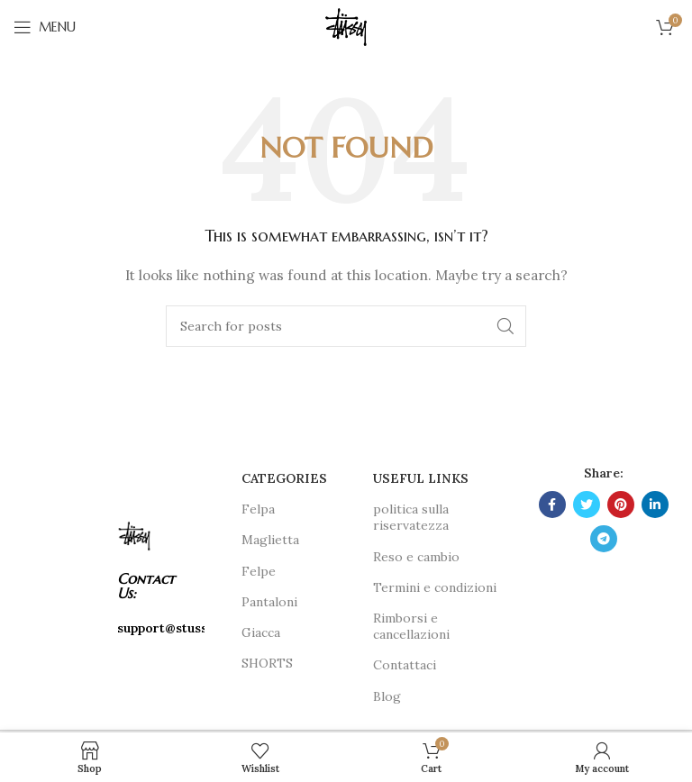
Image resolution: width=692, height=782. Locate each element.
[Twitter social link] (586, 504)
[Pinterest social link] (620, 504)
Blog (387, 696)
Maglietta (270, 540)
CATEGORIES (284, 478)
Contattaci (404, 665)
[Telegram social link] (603, 538)
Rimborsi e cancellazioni (411, 626)
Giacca (260, 632)
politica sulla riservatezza (411, 517)
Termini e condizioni (434, 587)
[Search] (346, 326)
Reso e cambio (416, 557)
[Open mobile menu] (45, 27)
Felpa (258, 509)
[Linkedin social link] (655, 504)
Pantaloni (269, 602)
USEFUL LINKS (421, 478)
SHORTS (267, 663)
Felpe (258, 571)
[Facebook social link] (552, 504)
